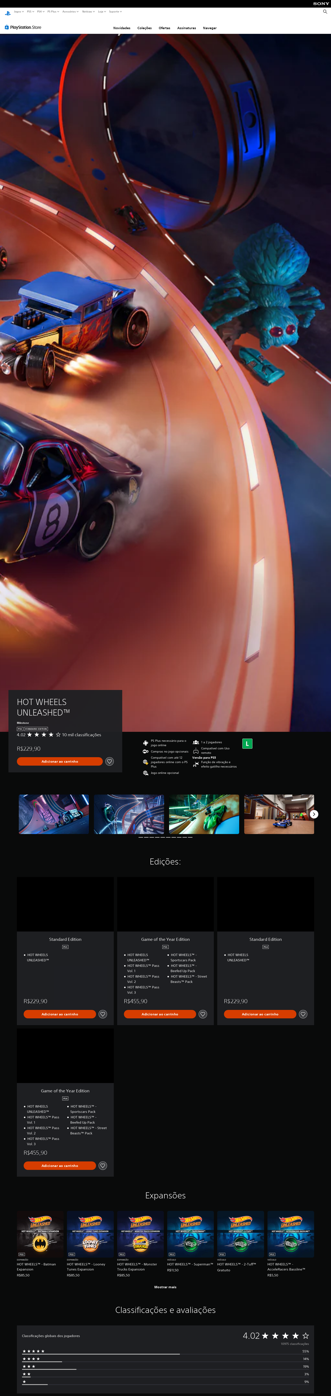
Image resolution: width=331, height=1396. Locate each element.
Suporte (114, 11)
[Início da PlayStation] (7, 12)
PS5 (29, 11)
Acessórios (69, 11)
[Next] (314, 810)
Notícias (87, 11)
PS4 (39, 11)
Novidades (121, 24)
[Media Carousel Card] (54, 810)
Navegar (210, 24)
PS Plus (51, 11)
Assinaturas (186, 24)
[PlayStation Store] (24, 23)
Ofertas (164, 24)
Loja (100, 11)
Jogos (17, 11)
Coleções (144, 24)
